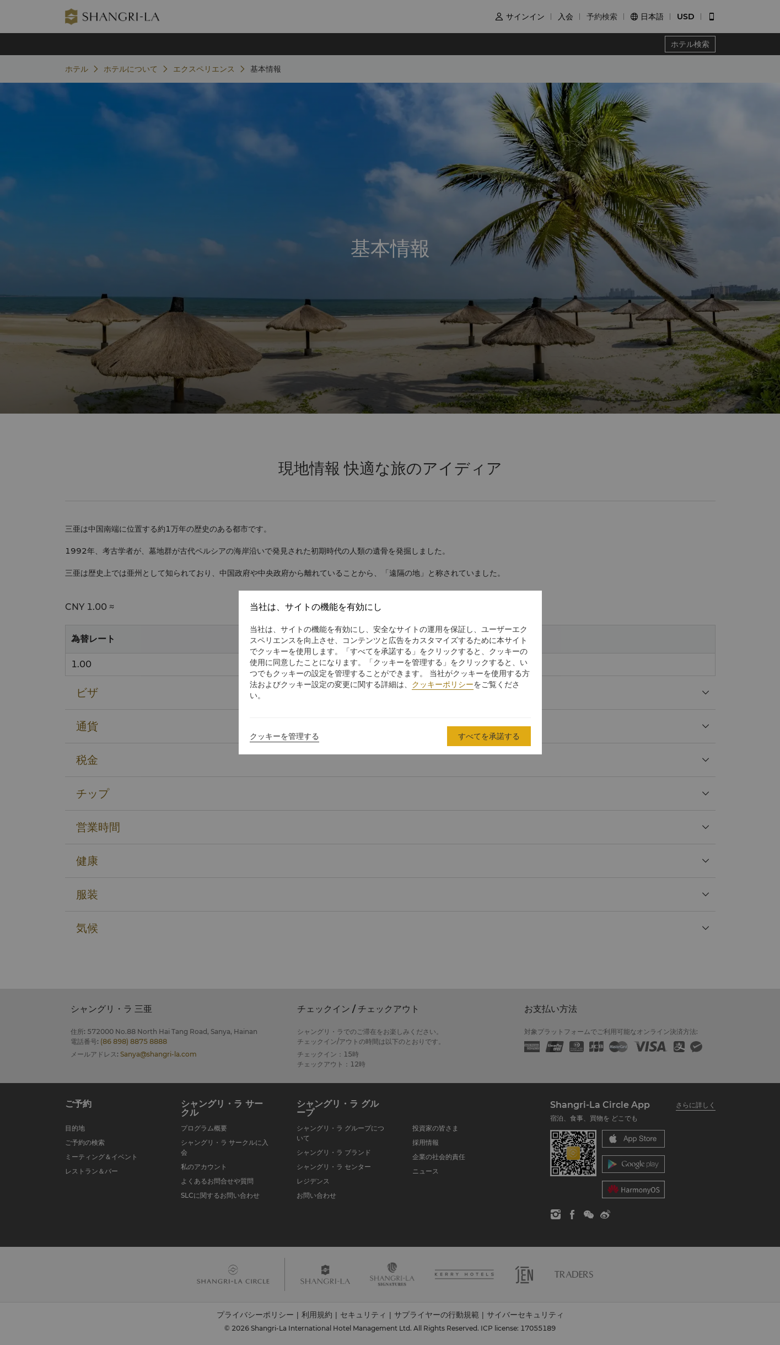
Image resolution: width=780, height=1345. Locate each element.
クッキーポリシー (443, 684)
